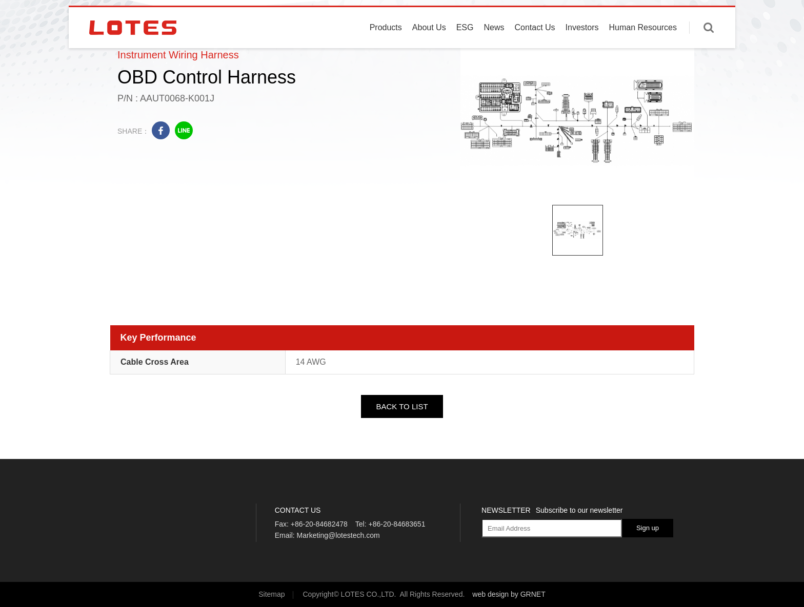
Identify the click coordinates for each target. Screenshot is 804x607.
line (184, 130)
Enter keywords (708, 47)
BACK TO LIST (402, 406)
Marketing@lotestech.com (338, 535)
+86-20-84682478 (319, 524)
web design (490, 594)
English (683, 15)
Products (386, 47)
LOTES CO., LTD (133, 47)
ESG (465, 47)
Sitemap (271, 594)
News (494, 47)
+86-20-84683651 (396, 524)
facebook (161, 130)
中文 (713, 15)
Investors (582, 47)
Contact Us (534, 47)
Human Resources (643, 47)
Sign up (647, 528)
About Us (429, 47)
